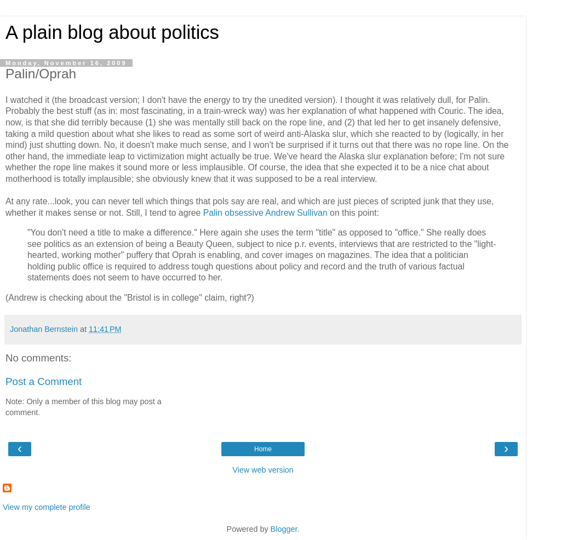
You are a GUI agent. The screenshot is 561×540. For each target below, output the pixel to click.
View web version (263, 470)
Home (263, 449)
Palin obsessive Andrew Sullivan (265, 212)
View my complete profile (46, 507)
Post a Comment (43, 381)
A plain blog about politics (112, 32)
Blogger (284, 529)
